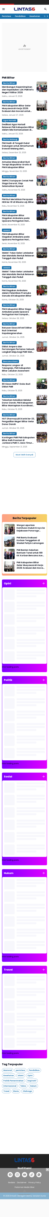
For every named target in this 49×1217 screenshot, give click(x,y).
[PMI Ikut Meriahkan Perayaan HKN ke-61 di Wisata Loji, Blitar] (42, 199)
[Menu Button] (3, 9)
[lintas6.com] (24, 1160)
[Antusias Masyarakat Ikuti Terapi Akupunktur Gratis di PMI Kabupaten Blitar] (42, 162)
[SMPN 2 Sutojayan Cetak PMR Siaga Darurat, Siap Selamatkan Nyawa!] (42, 180)
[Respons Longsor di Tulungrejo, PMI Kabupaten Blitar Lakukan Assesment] (42, 365)
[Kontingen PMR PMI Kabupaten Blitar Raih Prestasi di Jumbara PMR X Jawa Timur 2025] (42, 437)
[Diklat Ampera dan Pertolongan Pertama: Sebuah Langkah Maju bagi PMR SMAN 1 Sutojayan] (42, 346)
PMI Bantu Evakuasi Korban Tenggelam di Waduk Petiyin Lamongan (30, 540)
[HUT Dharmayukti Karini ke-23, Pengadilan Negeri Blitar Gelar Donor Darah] (42, 418)
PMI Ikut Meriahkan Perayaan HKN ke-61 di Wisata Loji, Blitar (18, 201)
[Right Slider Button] (46, 16)
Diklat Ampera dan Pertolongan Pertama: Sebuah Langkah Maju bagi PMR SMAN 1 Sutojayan (18, 349)
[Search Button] (45, 9)
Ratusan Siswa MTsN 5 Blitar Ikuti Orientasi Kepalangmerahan (17, 331)
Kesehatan (35, 16)
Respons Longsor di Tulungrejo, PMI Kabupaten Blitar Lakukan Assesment (16, 368)
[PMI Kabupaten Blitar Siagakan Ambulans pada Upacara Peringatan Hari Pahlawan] (42, 215)
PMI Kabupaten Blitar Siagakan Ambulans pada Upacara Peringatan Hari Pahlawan (16, 218)
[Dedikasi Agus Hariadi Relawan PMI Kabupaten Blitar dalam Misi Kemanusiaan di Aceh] (42, 124)
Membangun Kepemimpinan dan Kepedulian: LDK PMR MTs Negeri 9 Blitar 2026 (18, 90)
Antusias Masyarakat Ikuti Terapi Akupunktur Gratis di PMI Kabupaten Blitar (16, 165)
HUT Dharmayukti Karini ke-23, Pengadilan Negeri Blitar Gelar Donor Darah (18, 421)
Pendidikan (20, 16)
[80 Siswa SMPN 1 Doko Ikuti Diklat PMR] (42, 384)
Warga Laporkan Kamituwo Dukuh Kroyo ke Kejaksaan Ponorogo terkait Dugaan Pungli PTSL (31, 528)
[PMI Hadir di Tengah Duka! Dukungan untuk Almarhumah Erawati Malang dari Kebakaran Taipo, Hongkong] (42, 143)
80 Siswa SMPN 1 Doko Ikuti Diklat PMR (16, 385)
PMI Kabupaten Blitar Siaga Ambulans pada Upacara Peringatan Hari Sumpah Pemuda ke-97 (16, 312)
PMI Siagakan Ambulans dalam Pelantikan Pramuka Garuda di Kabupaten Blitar (16, 293)
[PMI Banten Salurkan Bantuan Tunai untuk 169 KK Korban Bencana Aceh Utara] (9, 554)
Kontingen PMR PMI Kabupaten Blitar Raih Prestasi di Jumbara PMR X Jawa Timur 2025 (18, 440)
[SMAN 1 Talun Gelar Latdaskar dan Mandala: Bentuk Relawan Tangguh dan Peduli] (42, 252)
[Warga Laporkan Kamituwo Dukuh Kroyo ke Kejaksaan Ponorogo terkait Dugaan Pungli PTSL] (9, 529)
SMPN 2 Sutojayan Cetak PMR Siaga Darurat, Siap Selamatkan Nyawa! (17, 183)
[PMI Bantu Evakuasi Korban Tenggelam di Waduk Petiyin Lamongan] (9, 541)
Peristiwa (6, 16)
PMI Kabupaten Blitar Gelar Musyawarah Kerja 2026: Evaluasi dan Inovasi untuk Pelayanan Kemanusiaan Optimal (16, 108)
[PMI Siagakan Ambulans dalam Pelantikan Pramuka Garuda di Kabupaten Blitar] (42, 290)
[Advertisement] (24, 47)
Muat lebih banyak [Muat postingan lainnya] (24, 454)
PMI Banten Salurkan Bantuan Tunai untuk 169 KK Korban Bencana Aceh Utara (30, 553)
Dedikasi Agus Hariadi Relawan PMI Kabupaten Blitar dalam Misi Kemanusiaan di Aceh (18, 127)
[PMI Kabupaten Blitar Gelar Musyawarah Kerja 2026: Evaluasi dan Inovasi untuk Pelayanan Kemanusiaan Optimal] (42, 105)
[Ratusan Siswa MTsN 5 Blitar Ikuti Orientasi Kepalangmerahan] (42, 327)
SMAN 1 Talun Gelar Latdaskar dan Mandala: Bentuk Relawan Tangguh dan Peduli (18, 256)
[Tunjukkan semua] (43, 583)
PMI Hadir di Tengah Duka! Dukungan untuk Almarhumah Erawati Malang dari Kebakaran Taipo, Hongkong (18, 146)
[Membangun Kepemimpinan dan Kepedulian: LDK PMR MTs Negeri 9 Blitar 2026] (42, 87)
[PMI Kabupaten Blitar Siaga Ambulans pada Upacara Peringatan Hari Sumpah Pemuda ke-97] (42, 309)
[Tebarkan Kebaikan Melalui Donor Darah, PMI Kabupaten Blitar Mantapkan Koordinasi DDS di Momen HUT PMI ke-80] (42, 400)
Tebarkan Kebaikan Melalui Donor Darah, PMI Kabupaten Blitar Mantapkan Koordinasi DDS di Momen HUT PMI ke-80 (17, 403)
